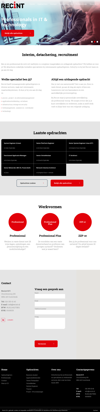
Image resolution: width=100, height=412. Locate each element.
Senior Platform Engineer (45, 143)
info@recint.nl (14, 304)
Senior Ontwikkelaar (43, 155)
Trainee (29, 389)
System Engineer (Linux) (12, 143)
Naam (37, 293)
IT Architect (73, 155)
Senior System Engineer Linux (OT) (81, 143)
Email (36, 301)
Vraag (37, 317)
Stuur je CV (94, 4)
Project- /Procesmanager (34, 392)
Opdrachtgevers (66, 4)
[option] (17, 231)
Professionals (81, 4)
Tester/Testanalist (32, 380)
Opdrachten (42, 4)
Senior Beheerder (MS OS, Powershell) (17, 168)
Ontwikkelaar (31, 383)
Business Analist (32, 375)
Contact (53, 4)
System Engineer (32, 386)
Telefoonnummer (38, 309)
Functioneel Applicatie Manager (15, 155)
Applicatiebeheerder (33, 378)
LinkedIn (10, 320)
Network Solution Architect (46, 168)
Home (32, 4)
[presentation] (48, 335)
